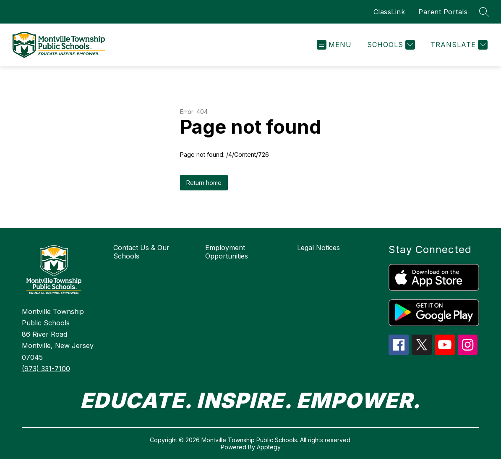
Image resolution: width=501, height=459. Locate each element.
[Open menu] (334, 45)
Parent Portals (442, 12)
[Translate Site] (458, 45)
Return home (204, 182)
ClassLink (389, 12)
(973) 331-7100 (46, 368)
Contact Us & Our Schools (141, 251)
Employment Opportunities (226, 251)
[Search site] (484, 12)
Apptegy (269, 447)
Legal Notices (318, 247)
